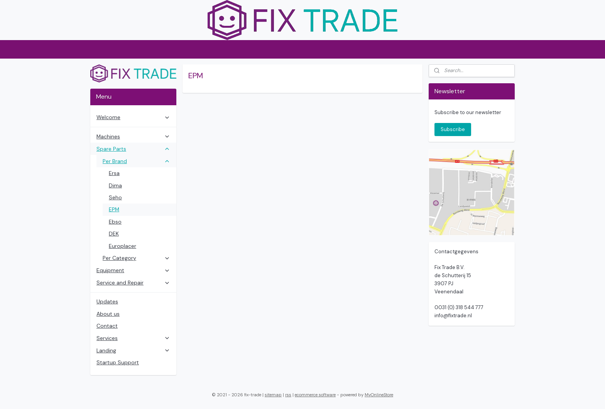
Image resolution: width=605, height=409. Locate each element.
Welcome (133, 117)
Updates (107, 301)
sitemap (273, 394)
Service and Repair (133, 282)
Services (133, 338)
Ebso (115, 221)
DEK (114, 233)
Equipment (133, 270)
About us (108, 313)
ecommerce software (315, 394)
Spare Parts (133, 148)
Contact (107, 325)
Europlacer (122, 245)
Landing (133, 350)
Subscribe (453, 129)
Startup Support (117, 362)
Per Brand (136, 161)
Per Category (136, 257)
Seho (115, 197)
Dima (115, 185)
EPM (114, 209)
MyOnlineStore (379, 394)
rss (288, 394)
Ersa (114, 173)
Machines (133, 136)
